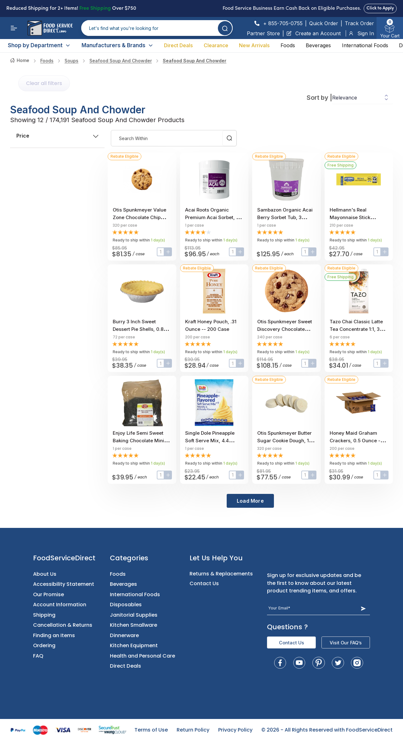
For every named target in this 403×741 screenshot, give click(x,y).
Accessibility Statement (63, 584)
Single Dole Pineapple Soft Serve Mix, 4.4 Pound (210, 440)
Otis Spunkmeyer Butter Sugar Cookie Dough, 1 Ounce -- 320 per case (284, 440)
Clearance (216, 45)
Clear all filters (44, 83)
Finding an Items (54, 635)
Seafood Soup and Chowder (120, 60)
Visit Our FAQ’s (346, 642)
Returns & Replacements (221, 573)
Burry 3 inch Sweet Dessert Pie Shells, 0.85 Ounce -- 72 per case (139, 329)
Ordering (44, 645)
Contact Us (204, 583)
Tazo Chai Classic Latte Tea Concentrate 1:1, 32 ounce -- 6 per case (356, 329)
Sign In (361, 33)
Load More (250, 501)
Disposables (126, 604)
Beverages (318, 45)
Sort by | (319, 97)
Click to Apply (380, 8)
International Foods (365, 45)
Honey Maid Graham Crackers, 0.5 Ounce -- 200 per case (356, 440)
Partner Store (263, 33)
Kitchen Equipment (134, 645)
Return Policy (193, 729)
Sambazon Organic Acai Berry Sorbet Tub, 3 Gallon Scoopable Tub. (285, 217)
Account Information (59, 604)
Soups (71, 60)
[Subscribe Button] (363, 608)
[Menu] (14, 28)
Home (19, 60)
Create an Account (314, 33)
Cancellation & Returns (62, 625)
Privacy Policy (235, 729)
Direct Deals (178, 45)
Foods (288, 45)
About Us (44, 574)
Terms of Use (151, 729)
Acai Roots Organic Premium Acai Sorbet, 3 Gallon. (212, 217)
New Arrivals (254, 45)
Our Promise (48, 594)
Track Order (359, 23)
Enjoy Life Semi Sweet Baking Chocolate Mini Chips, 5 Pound (138, 440)
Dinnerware (124, 635)
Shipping (44, 615)
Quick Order (323, 23)
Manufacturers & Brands (117, 45)
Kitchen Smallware (133, 625)
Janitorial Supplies (133, 615)
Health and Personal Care (142, 655)
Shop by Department (39, 45)
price (57, 136)
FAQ (38, 655)
